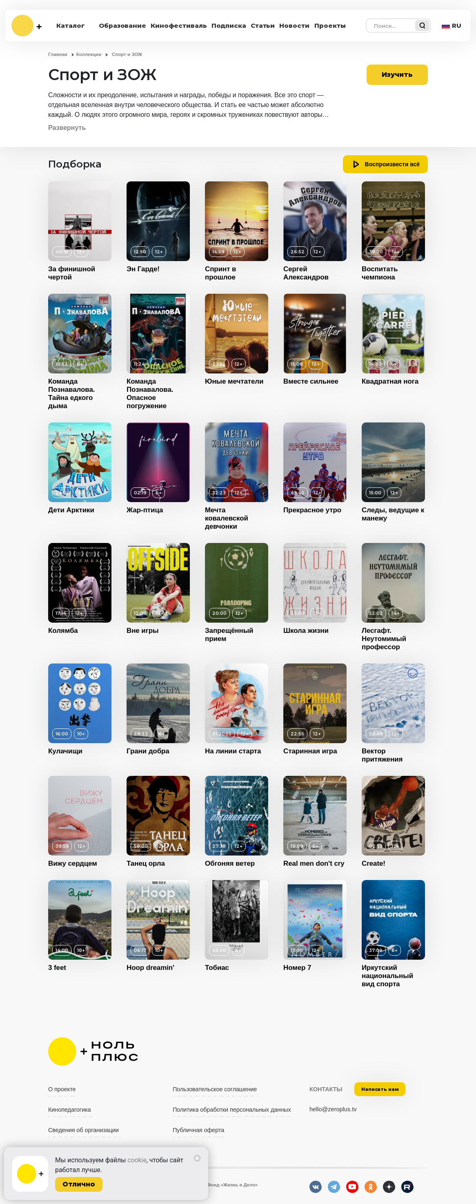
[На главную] (26, 25)
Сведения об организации (83, 1130)
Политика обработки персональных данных (232, 1109)
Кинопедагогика (69, 1109)
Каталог (70, 25)
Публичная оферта (198, 1130)
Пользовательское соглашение (215, 1089)
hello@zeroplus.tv (332, 1109)
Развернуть (67, 127)
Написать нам (380, 1089)
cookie (137, 1160)
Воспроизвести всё (392, 164)
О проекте (62, 1089)
